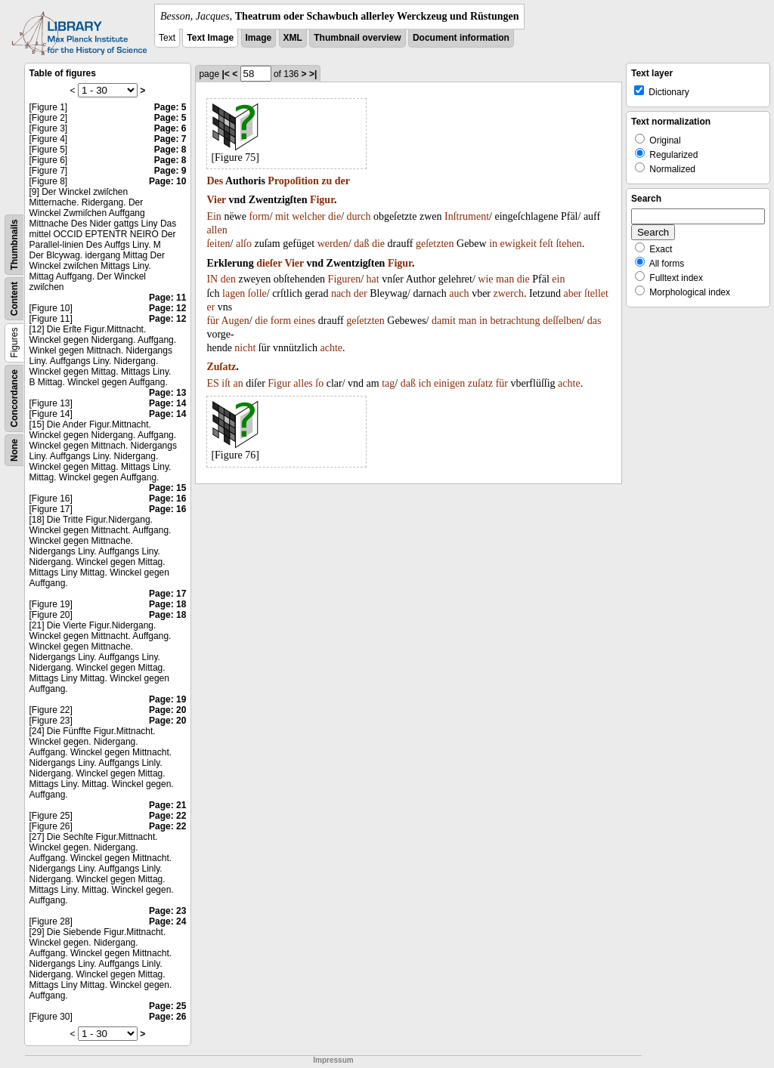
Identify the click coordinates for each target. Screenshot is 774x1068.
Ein (213, 216)
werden (332, 243)
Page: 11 (167, 297)
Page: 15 (167, 488)
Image (259, 37)
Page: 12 (167, 308)
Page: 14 (167, 403)
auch (459, 293)
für (212, 320)
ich (424, 383)
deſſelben (562, 320)
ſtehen (568, 243)
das (594, 320)
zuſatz (480, 383)
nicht (244, 347)
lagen (233, 293)
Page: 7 (170, 139)
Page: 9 (170, 170)
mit (282, 216)
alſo (244, 243)
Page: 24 (167, 921)
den (228, 279)
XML (292, 37)
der (342, 181)
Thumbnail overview (357, 37)
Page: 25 (167, 1006)
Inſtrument (466, 216)
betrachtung (515, 320)
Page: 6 (170, 128)
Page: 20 (167, 710)
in (493, 243)
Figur (322, 199)
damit (444, 320)
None (14, 450)
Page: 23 (167, 911)
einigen (449, 383)
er (210, 307)
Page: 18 (167, 604)
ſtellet (596, 293)
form (259, 216)
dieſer (269, 263)
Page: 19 (167, 699)
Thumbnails (14, 244)
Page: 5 (170, 107)
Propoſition (293, 181)
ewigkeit (518, 243)
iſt (226, 383)
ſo (319, 383)
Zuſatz (221, 366)
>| (313, 74)
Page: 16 (167, 498)
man (505, 279)
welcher (308, 216)
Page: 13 (167, 392)
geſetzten (435, 243)
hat (373, 279)
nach (341, 293)
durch (359, 216)
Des (214, 181)
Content (14, 299)
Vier (216, 199)
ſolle (257, 293)
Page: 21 (167, 805)
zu (326, 181)
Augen (235, 320)
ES (212, 383)
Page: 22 (167, 815)
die (334, 216)
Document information (461, 37)
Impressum (333, 1060)
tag (388, 383)
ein (558, 279)
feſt (546, 243)
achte (331, 347)
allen (216, 230)
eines (305, 320)
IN (212, 279)
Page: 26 (167, 1016)
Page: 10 (167, 181)
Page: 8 (170, 149)
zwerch (509, 293)
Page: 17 (167, 593)
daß (361, 243)
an (238, 383)
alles (303, 383)
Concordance (14, 398)
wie (485, 279)
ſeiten (218, 243)
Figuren (344, 279)
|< (225, 74)
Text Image (210, 37)
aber (572, 293)
